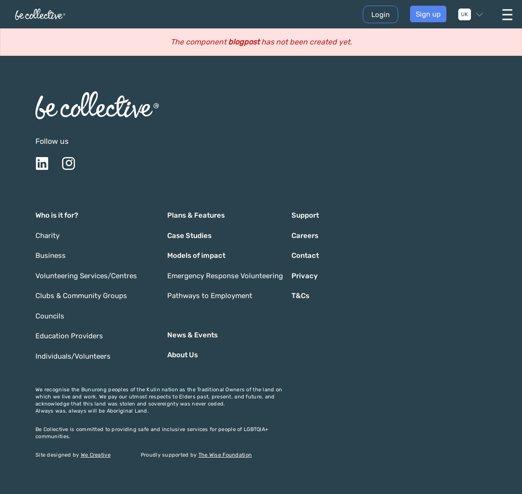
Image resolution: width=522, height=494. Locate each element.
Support (305, 215)
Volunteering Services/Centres (86, 276)
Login (380, 14)
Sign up (428, 14)
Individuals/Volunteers (73, 356)
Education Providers (69, 336)
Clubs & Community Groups (81, 295)
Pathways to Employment (209, 295)
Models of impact (196, 255)
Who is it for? (56, 215)
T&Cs (300, 295)
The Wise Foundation (225, 455)
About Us (182, 355)
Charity (47, 235)
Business (50, 255)
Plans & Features (196, 215)
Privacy (304, 276)
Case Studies (189, 235)
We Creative (96, 455)
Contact (305, 255)
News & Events (192, 335)
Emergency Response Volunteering (225, 276)
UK (464, 14)
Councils (49, 316)
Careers (304, 235)
